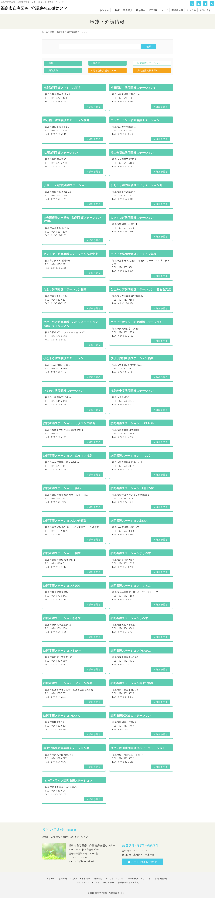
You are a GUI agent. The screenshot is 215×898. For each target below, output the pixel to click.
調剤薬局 (53, 70)
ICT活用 (153, 10)
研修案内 (140, 10)
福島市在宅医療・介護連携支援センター (110, 893)
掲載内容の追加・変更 (128, 882)
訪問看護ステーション (149, 63)
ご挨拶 (116, 10)
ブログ (164, 10)
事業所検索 (177, 10)
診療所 (96, 63)
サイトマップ (83, 882)
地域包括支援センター (104, 70)
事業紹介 (128, 10)
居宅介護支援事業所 (147, 70)
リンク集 (191, 10)
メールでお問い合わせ (142, 861)
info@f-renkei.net (84, 861)
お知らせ (104, 10)
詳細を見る (95, 106)
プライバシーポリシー (104, 882)
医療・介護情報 (57, 31)
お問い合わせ (207, 10)
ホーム (45, 31)
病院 (51, 63)
